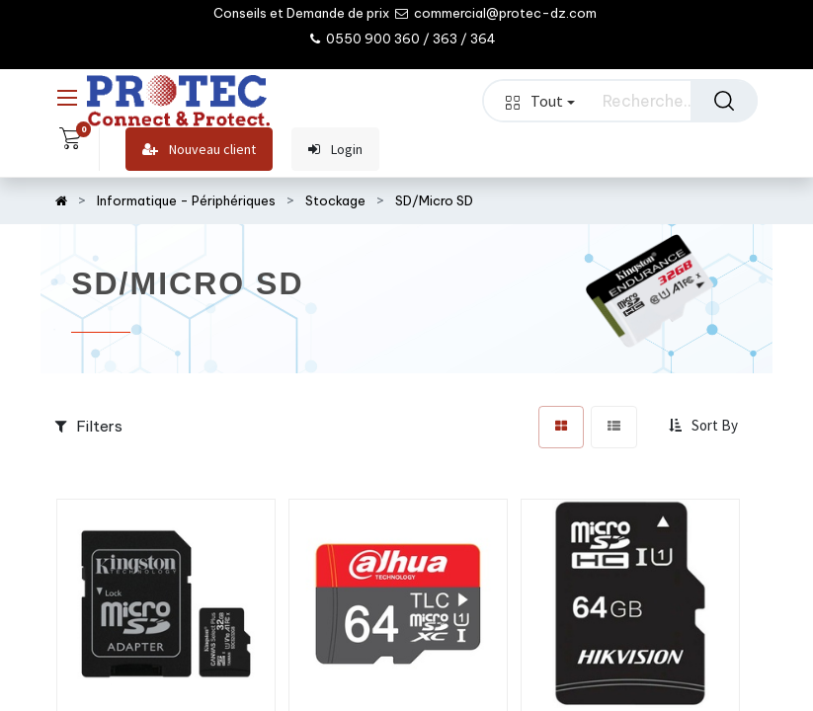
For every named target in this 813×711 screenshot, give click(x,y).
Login (335, 149)
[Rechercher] (724, 100)
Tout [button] (540, 101)
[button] (705, 426)
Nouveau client (199, 149)
